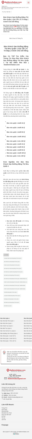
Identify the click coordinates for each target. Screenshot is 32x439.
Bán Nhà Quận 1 (5, 318)
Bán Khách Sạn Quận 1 (6, 326)
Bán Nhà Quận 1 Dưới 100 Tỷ (8, 338)
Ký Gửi (3, 416)
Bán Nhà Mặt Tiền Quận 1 (7, 321)
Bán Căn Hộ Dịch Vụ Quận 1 (8, 331)
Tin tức (3, 418)
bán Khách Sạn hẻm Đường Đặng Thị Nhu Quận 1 (12, 268)
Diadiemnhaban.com (12, 65)
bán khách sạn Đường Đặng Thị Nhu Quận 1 (11, 275)
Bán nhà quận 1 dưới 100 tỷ (16, 136)
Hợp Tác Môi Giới (6, 414)
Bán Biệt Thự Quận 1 (6, 328)
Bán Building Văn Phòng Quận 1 (9, 333)
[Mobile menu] (28, 2)
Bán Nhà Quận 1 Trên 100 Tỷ (8, 341)
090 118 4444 (17, 375)
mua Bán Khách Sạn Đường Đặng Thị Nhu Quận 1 (13, 258)
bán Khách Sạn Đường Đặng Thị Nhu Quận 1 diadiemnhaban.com (15, 278)
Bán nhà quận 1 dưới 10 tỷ (16, 123)
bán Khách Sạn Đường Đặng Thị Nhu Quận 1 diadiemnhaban (14, 285)
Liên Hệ (4, 419)
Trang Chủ (4, 6)
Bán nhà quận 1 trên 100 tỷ (16, 141)
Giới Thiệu (4, 409)
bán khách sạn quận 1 (8, 305)
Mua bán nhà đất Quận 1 (15, 221)
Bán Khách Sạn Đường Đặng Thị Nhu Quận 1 (12, 261)
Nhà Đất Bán (5, 411)
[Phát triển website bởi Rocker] (16, 432)
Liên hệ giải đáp (7, 399)
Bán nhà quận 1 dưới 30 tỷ (16, 127)
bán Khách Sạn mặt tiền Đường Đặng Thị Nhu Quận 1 (13, 271)
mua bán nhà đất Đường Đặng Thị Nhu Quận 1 (12, 295)
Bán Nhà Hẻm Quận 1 (6, 323)
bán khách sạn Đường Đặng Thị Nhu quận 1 (11, 302)
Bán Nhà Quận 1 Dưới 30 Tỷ (8, 336)
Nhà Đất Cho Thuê (7, 413)
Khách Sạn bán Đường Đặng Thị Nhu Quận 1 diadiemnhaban (14, 288)
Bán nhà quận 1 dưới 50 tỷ (16, 132)
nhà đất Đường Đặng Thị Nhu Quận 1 (10, 292)
